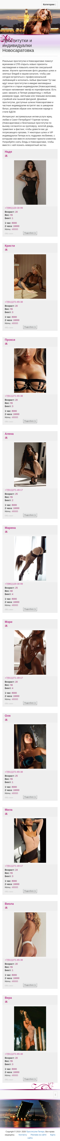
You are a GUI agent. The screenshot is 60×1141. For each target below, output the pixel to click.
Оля (8, 715)
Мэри (8, 621)
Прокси (10, 339)
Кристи (10, 245)
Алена (9, 433)
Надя (8, 151)
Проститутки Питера (35, 1132)
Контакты (23, 1135)
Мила (8, 809)
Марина (10, 527)
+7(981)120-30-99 (14, 208)
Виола (9, 903)
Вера (8, 997)
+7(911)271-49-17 (14, 490)
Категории (49, 4)
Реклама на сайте (39, 1135)
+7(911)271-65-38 (14, 302)
